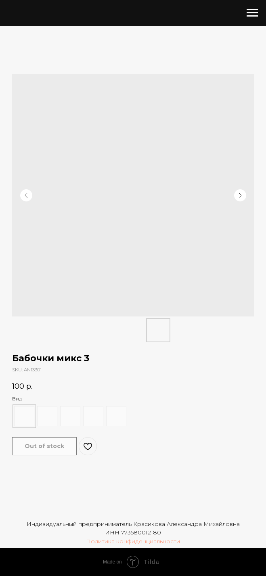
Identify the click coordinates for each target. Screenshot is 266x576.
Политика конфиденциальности (133, 541)
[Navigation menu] (252, 13)
